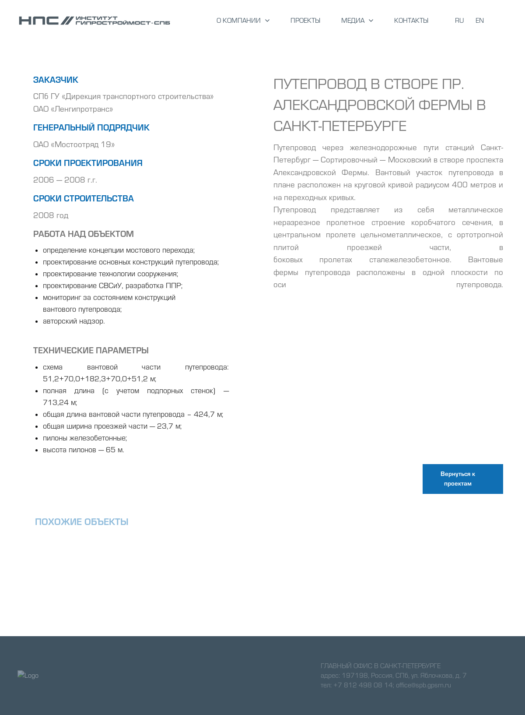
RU (459, 21)
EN (480, 21)
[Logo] (95, 21)
